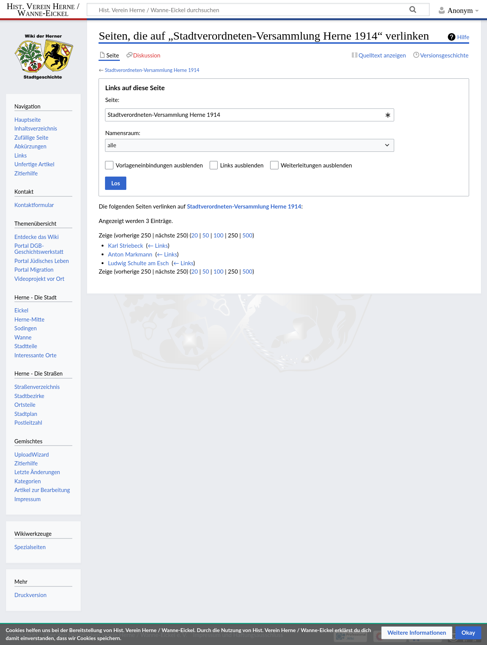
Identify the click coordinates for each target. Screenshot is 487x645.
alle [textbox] (112, 145)
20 (194, 235)
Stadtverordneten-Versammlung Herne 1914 (152, 70)
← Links (158, 245)
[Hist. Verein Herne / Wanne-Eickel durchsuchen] (258, 9)
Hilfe (463, 36)
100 (218, 235)
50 (205, 235)
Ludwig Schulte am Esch (138, 263)
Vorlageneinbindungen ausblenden (159, 165)
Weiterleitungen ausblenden (316, 165)
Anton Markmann (130, 254)
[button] (416, 632)
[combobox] (249, 114)
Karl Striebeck (125, 245)
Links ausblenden (241, 165)
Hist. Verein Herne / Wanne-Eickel (43, 10)
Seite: (112, 99)
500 (247, 235)
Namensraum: (122, 132)
